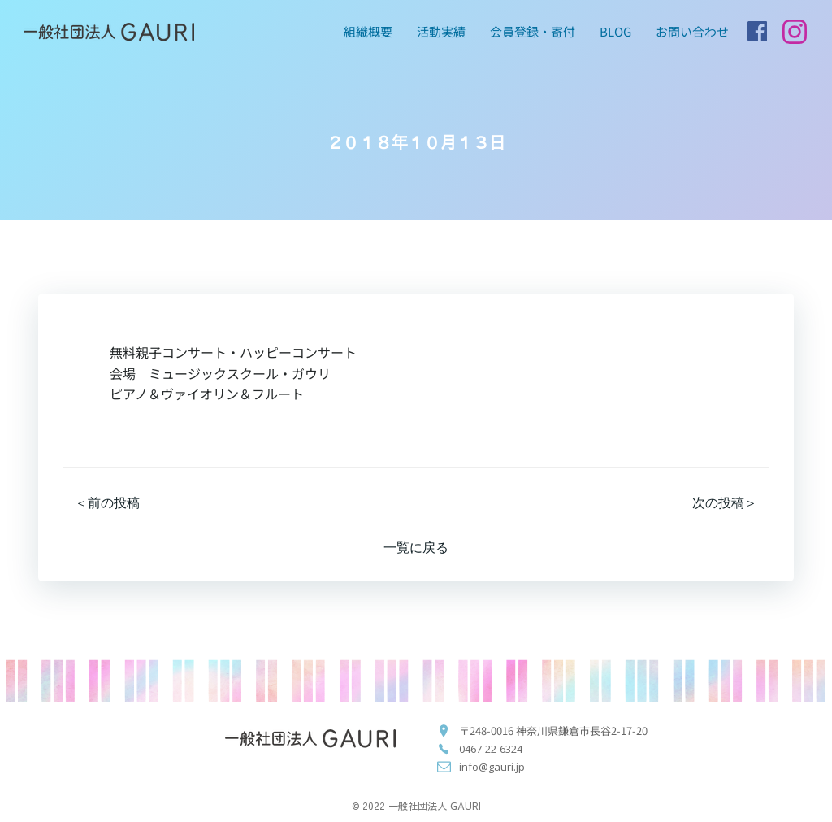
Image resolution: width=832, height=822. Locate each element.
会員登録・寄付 (532, 31)
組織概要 (368, 31)
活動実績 (441, 31)
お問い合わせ (692, 31)
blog (615, 31)
